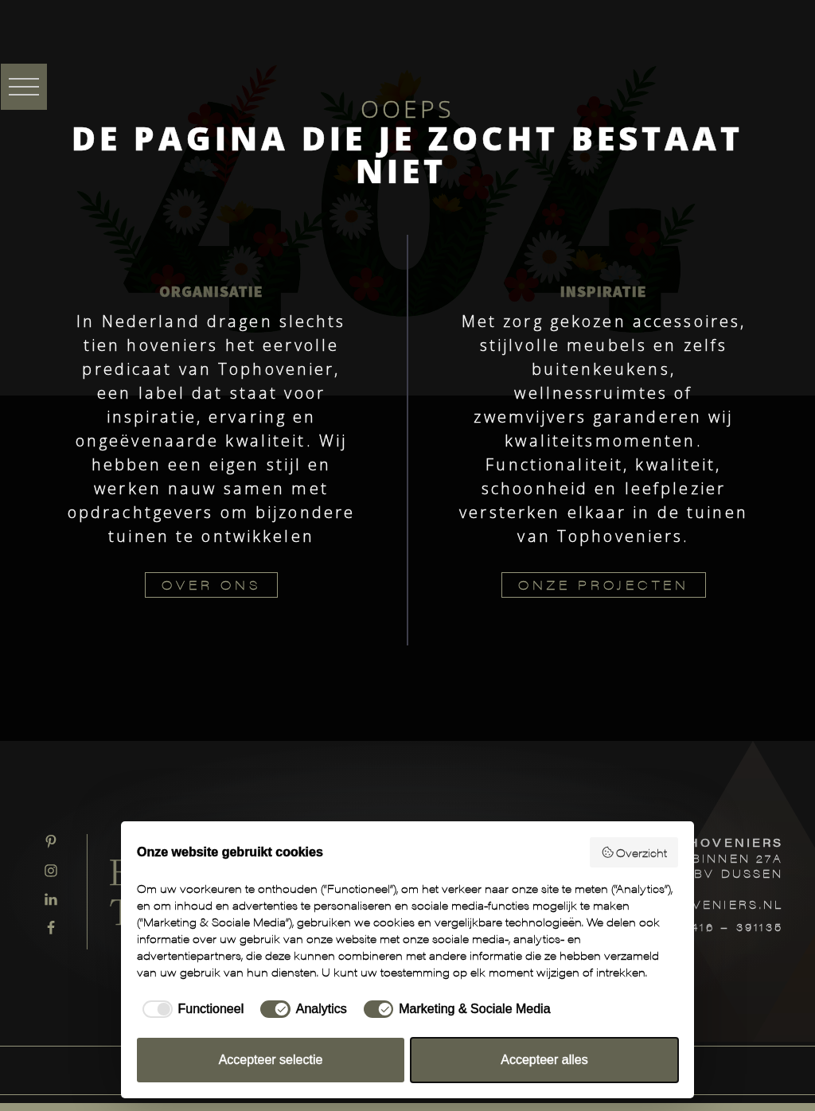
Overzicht (634, 852)
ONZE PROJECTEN (603, 584)
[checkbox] (190, 1009)
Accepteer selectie (271, 1059)
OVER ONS (211, 584)
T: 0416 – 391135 (722, 926)
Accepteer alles (544, 1059)
